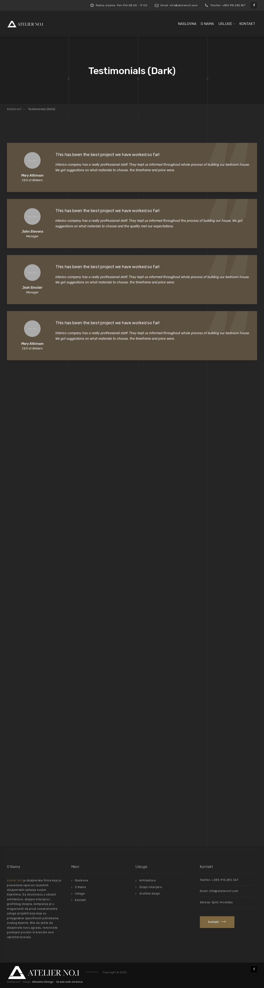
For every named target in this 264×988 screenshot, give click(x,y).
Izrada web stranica (69, 981)
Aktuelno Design (43, 981)
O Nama (207, 24)
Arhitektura (147, 880)
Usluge (225, 24)
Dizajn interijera (150, 887)
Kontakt (247, 24)
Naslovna (187, 24)
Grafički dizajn (149, 893)
